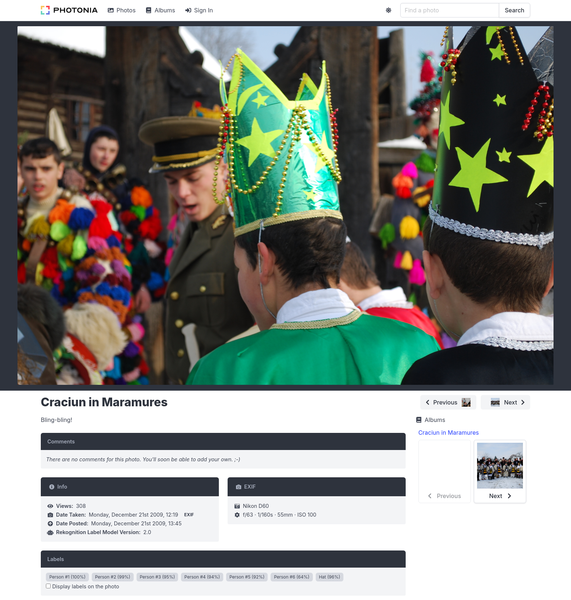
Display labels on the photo (82, 586)
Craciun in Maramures (448, 432)
